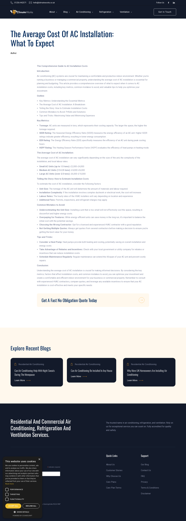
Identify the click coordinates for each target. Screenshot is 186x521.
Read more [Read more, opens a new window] (9, 484)
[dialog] (22, 487)
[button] (52, 12)
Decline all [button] (31, 506)
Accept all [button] (13, 506)
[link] (17, 12)
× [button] (39, 459)
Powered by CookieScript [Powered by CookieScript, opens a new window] (22, 516)
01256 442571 (20, 3)
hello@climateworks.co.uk (44, 3)
